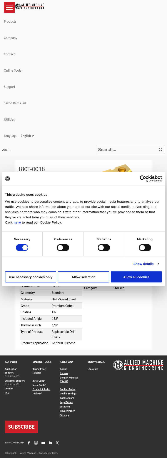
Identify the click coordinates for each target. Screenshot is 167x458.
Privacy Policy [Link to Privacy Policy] (67, 410)
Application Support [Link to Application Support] (11, 370)
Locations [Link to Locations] (65, 406)
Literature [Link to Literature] (93, 368)
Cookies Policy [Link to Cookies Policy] (67, 389)
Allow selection (83, 277)
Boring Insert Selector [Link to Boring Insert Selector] (39, 370)
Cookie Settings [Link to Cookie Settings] (68, 393)
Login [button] (6, 149)
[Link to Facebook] (28, 442)
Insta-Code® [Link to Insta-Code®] (38, 380)
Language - (19, 135)
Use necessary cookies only (30, 277)
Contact (9, 54)
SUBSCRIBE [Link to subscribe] (21, 426)
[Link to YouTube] (42, 442)
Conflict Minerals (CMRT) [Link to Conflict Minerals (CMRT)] (69, 379)
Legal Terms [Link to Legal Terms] (66, 402)
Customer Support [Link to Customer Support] (15, 380)
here (17, 222)
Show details (144, 264)
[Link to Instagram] (35, 442)
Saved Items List (15, 103)
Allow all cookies (136, 277)
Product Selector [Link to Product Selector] (41, 389)
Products (10, 21)
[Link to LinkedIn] (50, 442)
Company (10, 38)
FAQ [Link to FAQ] (7, 392)
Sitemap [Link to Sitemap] (64, 415)
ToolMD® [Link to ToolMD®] (37, 393)
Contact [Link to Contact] (9, 388)
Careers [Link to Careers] (64, 373)
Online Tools (12, 70)
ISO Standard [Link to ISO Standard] (67, 397)
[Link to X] (56, 442)
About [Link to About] (63, 368)
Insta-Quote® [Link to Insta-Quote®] (39, 385)
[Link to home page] (29, 7)
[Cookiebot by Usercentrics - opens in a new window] (143, 178)
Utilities (9, 119)
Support (9, 87)
